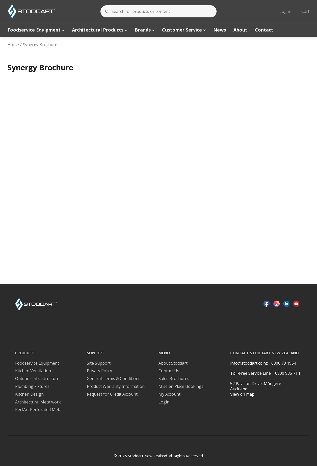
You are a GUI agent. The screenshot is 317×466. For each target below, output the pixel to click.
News (219, 30)
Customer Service (184, 30)
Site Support (99, 363)
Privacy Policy (99, 370)
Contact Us (169, 370)
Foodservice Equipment (36, 30)
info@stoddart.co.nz (249, 363)
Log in (285, 11)
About (240, 30)
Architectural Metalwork (38, 402)
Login (164, 402)
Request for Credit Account (112, 394)
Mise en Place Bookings (181, 386)
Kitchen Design (29, 394)
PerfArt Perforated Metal (39, 409)
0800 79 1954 (283, 363)
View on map (242, 394)
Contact (264, 30)
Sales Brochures (174, 378)
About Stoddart (173, 363)
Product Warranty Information (116, 386)
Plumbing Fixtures (32, 386)
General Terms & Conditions (113, 378)
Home (13, 44)
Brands (144, 30)
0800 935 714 (287, 373)
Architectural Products (99, 30)
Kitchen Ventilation (33, 370)
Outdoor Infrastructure (37, 378)
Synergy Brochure (40, 44)
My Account (169, 394)
